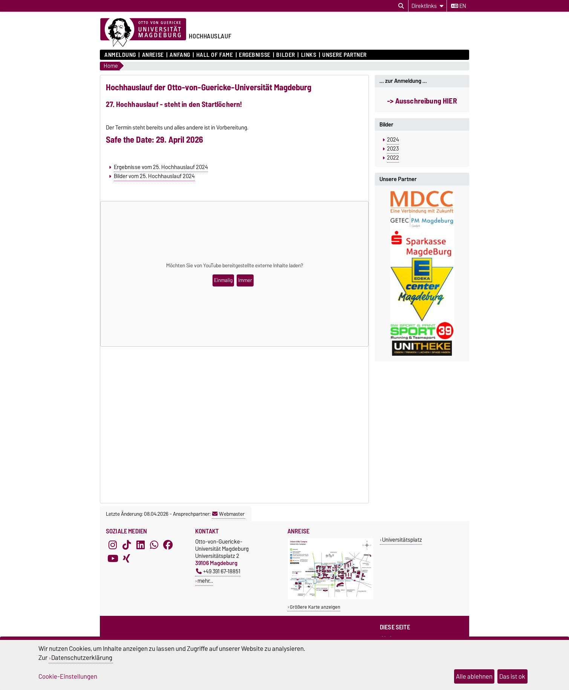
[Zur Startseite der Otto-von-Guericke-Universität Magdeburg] (143, 33)
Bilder (285, 54)
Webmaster (228, 513)
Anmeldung (120, 54)
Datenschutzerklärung (81, 657)
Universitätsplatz (402, 539)
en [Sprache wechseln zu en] (458, 6)
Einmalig (223, 280)
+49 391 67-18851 (218, 571)
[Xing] (126, 558)
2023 (393, 148)
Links (309, 54)
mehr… (205, 580)
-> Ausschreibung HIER (422, 101)
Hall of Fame (214, 54)
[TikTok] (126, 544)
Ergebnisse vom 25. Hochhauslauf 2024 (161, 167)
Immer (245, 280)
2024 (393, 139)
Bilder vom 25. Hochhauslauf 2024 (154, 176)
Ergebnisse (255, 54)
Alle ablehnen (474, 676)
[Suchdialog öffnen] (401, 6)
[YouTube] (112, 558)
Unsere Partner (344, 54)
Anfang (180, 54)
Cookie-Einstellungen (67, 676)
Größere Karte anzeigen (315, 607)
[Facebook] (168, 544)
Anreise (153, 54)
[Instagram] (112, 544)
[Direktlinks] (427, 6)
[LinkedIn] (140, 544)
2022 (393, 157)
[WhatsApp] (154, 544)
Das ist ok (512, 676)
